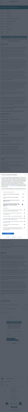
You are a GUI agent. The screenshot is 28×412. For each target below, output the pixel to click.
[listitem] (14, 192)
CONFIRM (8, 233)
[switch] (23, 194)
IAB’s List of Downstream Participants (12, 185)
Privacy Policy (19, 237)
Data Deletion (8, 237)
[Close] (26, 175)
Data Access (14, 237)
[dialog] (14, 206)
